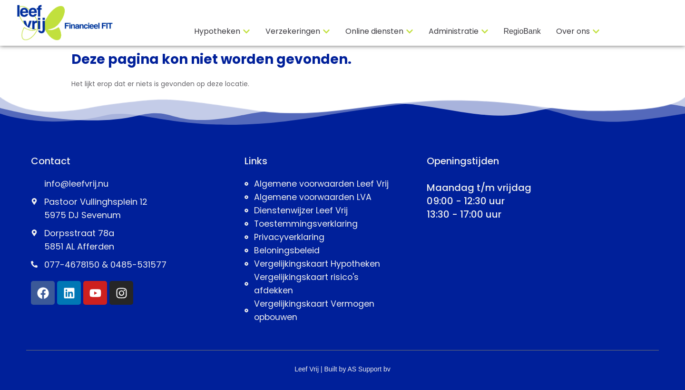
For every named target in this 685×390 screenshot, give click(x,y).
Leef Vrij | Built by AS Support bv (342, 369)
